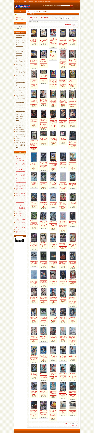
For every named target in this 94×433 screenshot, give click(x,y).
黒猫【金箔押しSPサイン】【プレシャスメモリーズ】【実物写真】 (43, 62)
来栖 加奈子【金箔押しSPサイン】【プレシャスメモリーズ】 (63, 62)
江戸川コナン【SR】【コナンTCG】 (53, 319)
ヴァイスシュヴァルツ (20, 136)
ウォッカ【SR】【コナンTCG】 (63, 281)
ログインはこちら (19, 19)
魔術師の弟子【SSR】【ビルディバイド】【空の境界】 (34, 413)
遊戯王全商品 (18, 158)
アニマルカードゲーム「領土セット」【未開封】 (53, 55)
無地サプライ (18, 148)
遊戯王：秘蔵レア (19, 105)
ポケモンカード (19, 85)
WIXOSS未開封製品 (20, 102)
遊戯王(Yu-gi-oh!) (19, 121)
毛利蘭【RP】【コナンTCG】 (34, 183)
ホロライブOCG (19, 37)
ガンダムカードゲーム (20, 40)
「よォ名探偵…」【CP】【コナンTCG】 (34, 262)
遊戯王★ (17, 120)
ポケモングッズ (19, 90)
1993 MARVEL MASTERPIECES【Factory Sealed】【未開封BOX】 (43, 139)
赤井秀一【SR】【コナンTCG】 (72, 222)
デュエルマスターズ (20, 38)
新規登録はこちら (19, 17)
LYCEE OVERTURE (20, 134)
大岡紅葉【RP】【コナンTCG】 (63, 338)
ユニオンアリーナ (19, 46)
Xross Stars (18, 49)
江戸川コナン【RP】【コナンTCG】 (53, 203)
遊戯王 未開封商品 (19, 127)
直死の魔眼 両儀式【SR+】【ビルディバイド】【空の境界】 (72, 394)
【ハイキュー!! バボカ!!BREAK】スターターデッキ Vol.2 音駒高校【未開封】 (72, 121)
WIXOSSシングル (19, 104)
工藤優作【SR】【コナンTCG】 (72, 319)
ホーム (28, 11)
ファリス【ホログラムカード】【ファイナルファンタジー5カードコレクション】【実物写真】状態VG (63, 41)
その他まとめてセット (20, 142)
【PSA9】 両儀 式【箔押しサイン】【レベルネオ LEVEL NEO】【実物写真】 (72, 62)
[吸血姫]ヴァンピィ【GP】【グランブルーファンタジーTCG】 (34, 121)
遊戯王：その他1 (19, 116)
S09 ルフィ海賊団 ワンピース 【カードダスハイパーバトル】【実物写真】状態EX (34, 101)
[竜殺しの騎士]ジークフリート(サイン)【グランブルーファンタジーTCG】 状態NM (43, 123)
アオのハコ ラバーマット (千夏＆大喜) (62, 411)
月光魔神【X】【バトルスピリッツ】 (34, 204)
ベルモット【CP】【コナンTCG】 (63, 356)
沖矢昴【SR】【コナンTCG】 (63, 319)
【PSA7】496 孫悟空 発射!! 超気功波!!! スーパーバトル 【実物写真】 (53, 101)
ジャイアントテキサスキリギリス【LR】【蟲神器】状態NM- (63, 205)
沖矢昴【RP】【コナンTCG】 (72, 244)
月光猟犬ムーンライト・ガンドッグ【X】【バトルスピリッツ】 (53, 224)
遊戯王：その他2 (19, 118)
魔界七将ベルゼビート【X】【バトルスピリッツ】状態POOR (43, 165)
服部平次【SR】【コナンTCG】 (43, 337)
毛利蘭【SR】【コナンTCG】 (72, 357)
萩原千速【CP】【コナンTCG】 (53, 244)
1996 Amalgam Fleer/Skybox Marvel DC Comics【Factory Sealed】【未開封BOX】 (53, 139)
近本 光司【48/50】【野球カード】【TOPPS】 (34, 374)
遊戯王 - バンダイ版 (20, 129)
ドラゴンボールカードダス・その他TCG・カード (20, 146)
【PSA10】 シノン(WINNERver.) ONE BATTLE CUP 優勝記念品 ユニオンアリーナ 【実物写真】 (34, 144)
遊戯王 (17, 123)
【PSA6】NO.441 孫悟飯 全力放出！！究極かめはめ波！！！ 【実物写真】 (63, 101)
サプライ (17, 217)
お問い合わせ (54, 5)
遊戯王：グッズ (19, 114)
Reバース (17, 140)
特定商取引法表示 (19, 236)
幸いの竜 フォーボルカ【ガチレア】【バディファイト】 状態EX (72, 339)
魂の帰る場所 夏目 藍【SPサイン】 (62, 299)
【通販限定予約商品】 (20, 35)
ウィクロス (18, 191)
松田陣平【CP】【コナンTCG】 (43, 244)
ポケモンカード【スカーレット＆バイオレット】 (20, 61)
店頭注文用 (18, 138)
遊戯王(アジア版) (19, 125)
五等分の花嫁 (18, 215)
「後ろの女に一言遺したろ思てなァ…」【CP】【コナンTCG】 (43, 320)
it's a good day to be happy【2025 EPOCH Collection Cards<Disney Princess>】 (72, 263)
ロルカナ (17, 47)
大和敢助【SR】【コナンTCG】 (34, 393)
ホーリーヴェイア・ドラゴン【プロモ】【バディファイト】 (72, 164)
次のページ (75, 25)
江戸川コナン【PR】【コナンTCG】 (53, 183)
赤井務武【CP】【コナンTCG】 (53, 281)
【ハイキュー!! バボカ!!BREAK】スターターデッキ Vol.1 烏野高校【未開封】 (63, 121)
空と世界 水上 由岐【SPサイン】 (34, 299)
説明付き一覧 (68, 24)
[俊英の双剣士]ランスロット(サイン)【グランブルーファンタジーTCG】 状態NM (53, 122)
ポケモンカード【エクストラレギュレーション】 (20, 72)
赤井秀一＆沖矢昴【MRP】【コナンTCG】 (72, 281)
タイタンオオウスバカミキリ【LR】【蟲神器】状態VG (34, 223)
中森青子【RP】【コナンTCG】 (53, 356)
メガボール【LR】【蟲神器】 (72, 203)
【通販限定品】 (19, 55)
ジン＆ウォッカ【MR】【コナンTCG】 (62, 163)
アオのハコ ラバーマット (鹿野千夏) (72, 411)
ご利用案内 (46, 5)
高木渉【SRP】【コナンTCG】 (43, 393)
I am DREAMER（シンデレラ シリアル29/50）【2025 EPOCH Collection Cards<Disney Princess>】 (63, 225)
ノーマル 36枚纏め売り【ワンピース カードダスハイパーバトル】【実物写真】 (43, 78)
